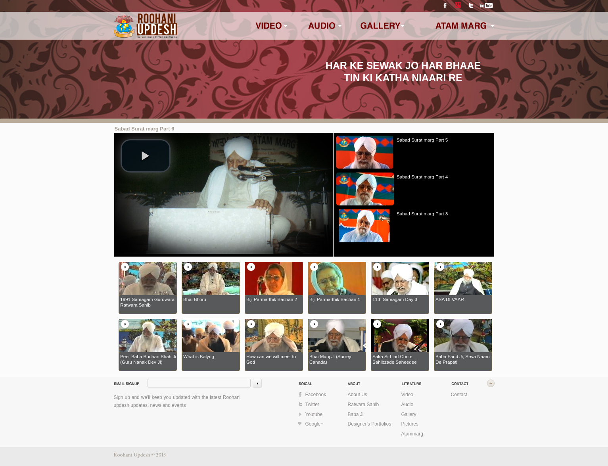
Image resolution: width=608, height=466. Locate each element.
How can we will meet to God (271, 359)
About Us (357, 394)
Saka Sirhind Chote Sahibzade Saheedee (394, 359)
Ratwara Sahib (363, 404)
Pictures (409, 424)
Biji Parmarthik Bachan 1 (334, 299)
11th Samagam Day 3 (394, 299)
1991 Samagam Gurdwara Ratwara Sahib (147, 302)
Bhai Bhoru (194, 299)
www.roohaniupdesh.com (151, 25)
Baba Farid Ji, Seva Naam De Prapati (462, 359)
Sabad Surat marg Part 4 (422, 176)
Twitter (471, 6)
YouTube (487, 6)
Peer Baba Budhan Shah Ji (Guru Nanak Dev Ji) (148, 359)
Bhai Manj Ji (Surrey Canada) (330, 359)
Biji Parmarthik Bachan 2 (271, 299)
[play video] (146, 156)
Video (407, 394)
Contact (459, 394)
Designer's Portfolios (369, 424)
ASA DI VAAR (449, 299)
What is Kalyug (198, 356)
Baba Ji (356, 414)
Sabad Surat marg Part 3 (422, 213)
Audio (407, 404)
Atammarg (412, 434)
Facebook (445, 6)
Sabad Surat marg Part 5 (422, 139)
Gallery (408, 414)
